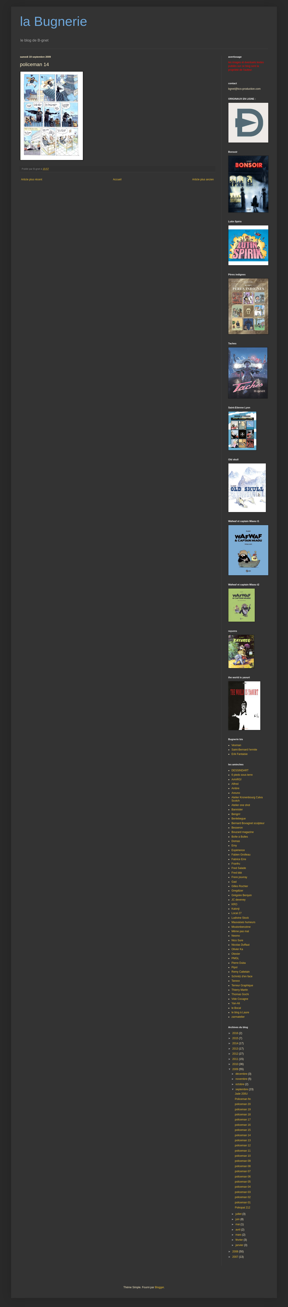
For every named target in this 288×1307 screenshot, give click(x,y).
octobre (240, 1084)
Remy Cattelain (241, 971)
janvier (239, 1245)
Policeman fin (243, 1099)
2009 (235, 1069)
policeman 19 (243, 1109)
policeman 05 (243, 1181)
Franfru (236, 863)
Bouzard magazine (243, 832)
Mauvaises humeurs (243, 922)
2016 (235, 1033)
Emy (234, 845)
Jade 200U (241, 1093)
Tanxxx (236, 980)
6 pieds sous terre (242, 774)
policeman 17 (243, 1119)
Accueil (117, 179)
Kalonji (235, 908)
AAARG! (236, 779)
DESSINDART (240, 770)
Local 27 (236, 913)
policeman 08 (243, 1166)
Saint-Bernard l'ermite (244, 749)
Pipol (234, 967)
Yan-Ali (236, 1003)
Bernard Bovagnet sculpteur (248, 823)
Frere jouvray (239, 877)
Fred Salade (239, 868)
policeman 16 (243, 1124)
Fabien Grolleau (241, 854)
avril (238, 1229)
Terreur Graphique (242, 985)
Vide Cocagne (240, 998)
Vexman (236, 745)
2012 (235, 1053)
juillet (238, 1214)
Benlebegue (239, 818)
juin (237, 1219)
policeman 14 (243, 1135)
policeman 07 (243, 1171)
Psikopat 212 (242, 1207)
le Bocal (236, 1008)
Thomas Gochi (240, 994)
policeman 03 (243, 1192)
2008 (235, 1251)
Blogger (159, 1287)
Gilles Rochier (240, 886)
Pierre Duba (239, 962)
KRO (234, 904)
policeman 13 (243, 1140)
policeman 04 (243, 1186)
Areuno (236, 792)
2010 (235, 1064)
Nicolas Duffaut (240, 944)
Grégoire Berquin (242, 895)
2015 (235, 1038)
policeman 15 (243, 1130)
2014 (235, 1043)
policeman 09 (243, 1160)
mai (238, 1224)
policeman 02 (243, 1197)
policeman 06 (243, 1176)
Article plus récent (31, 179)
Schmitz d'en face (242, 976)
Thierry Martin (240, 989)
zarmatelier (238, 1016)
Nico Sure (237, 940)
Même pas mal (240, 931)
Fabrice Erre (239, 859)
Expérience (238, 850)
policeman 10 (243, 1155)
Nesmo (236, 935)
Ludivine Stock (240, 917)
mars (238, 1234)
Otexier (236, 953)
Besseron (237, 827)
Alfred (235, 783)
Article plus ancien (203, 179)
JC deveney (238, 899)
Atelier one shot (241, 805)
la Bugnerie (53, 21)
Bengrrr (236, 814)
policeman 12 (243, 1145)
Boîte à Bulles (240, 836)
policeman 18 (243, 1114)
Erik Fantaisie (240, 754)
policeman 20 (243, 1104)
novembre (241, 1078)
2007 (235, 1256)
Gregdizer (237, 890)
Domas (236, 841)
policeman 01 (243, 1202)
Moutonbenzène (241, 926)
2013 (235, 1048)
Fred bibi (237, 872)
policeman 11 (243, 1150)
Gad (234, 881)
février (239, 1239)
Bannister (237, 809)
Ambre (235, 788)
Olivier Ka (237, 949)
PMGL (235, 958)
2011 (235, 1059)
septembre (242, 1089)
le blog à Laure (240, 1012)
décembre (241, 1073)
